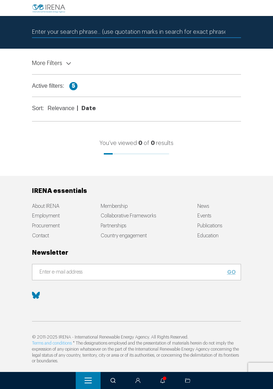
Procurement (46, 225)
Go (231, 272)
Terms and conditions (52, 343)
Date (88, 108)
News (203, 206)
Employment (46, 216)
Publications (209, 225)
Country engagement (124, 235)
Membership (114, 206)
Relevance (61, 108)
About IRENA (45, 206)
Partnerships (113, 225)
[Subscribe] (132, 272)
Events (204, 216)
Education (208, 235)
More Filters (47, 63)
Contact (40, 235)
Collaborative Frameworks (128, 216)
